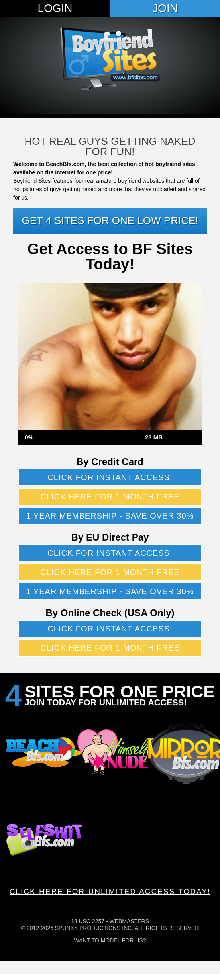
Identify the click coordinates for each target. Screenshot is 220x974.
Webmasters (129, 921)
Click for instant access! (109, 477)
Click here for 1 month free (109, 496)
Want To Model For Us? (110, 940)
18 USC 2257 (87, 921)
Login (54, 8)
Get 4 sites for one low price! (110, 220)
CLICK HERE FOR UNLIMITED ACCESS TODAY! (110, 891)
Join (165, 8)
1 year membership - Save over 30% (110, 515)
